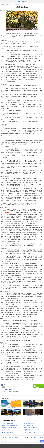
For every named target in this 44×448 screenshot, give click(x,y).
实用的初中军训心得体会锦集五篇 (9, 427)
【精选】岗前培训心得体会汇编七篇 (9, 425)
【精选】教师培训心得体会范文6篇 (29, 430)
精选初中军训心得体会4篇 (7, 430)
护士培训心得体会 (5, 429)
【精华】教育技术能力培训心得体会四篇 (30, 429)
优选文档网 (20, 445)
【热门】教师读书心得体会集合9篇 (29, 427)
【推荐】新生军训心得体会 (7, 432)
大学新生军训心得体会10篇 (7, 423)
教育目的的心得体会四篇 (27, 425)
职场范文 (11, 4)
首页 (7, 4)
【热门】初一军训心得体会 (28, 423)
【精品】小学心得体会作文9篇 (28, 432)
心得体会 (17, 4)
